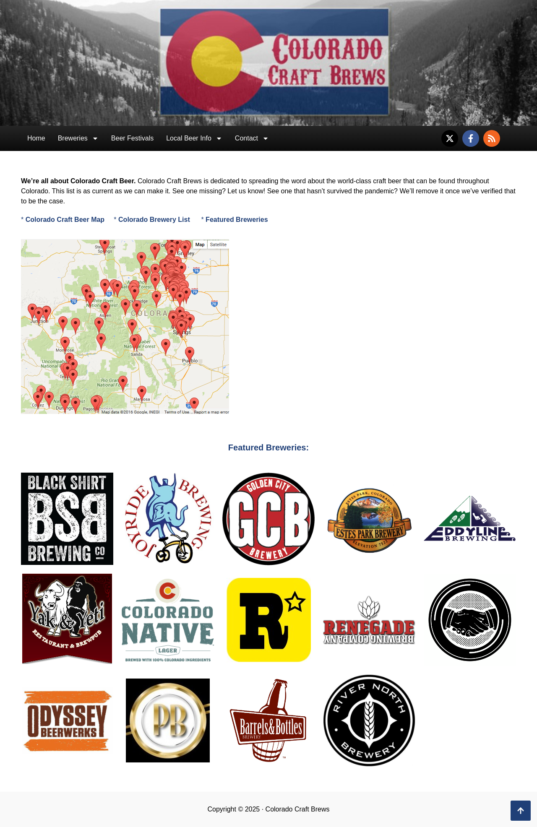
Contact (252, 138)
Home (36, 138)
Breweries (78, 138)
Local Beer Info (194, 138)
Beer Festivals (132, 138)
